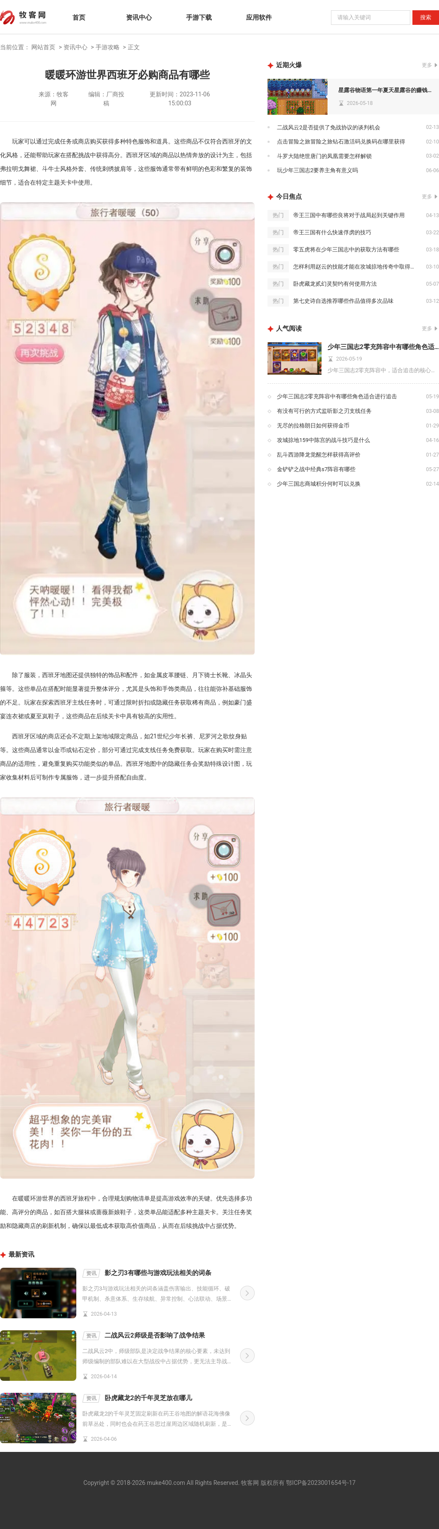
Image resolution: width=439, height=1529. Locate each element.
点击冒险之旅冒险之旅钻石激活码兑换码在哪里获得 (341, 141)
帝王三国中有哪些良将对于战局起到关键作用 (349, 215)
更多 (427, 65)
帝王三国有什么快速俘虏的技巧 (332, 232)
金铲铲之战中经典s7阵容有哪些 (316, 469)
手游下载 (199, 17)
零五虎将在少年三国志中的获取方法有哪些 (346, 249)
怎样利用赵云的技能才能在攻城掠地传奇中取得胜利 (357, 266)
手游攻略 (108, 47)
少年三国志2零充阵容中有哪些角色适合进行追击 (383, 347)
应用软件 (259, 17)
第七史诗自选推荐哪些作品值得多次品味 (343, 301)
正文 (134, 47)
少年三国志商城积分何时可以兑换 (319, 484)
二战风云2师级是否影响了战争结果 (143, 1336)
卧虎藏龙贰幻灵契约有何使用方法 (335, 284)
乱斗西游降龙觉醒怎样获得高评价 (319, 454)
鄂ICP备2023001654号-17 (320, 1482)
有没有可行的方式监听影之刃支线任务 (324, 411)
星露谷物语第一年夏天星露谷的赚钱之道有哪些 (386, 90)
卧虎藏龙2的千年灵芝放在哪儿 (137, 1398)
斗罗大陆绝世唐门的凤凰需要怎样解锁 (324, 156)
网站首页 (43, 47)
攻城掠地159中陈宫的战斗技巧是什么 (323, 440)
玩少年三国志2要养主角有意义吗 (317, 170)
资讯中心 (139, 17)
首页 (78, 17)
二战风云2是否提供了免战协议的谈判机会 (328, 127)
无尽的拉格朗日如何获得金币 (313, 425)
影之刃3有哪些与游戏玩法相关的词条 (146, 1273)
